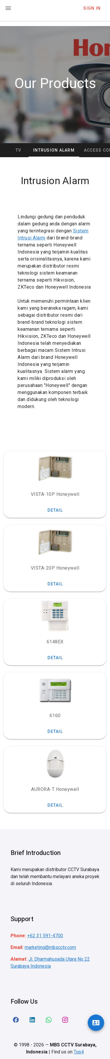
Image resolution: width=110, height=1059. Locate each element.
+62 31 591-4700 (45, 935)
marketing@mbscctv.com (50, 947)
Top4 (79, 1052)
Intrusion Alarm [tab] (67, 150)
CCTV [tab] (28, 150)
